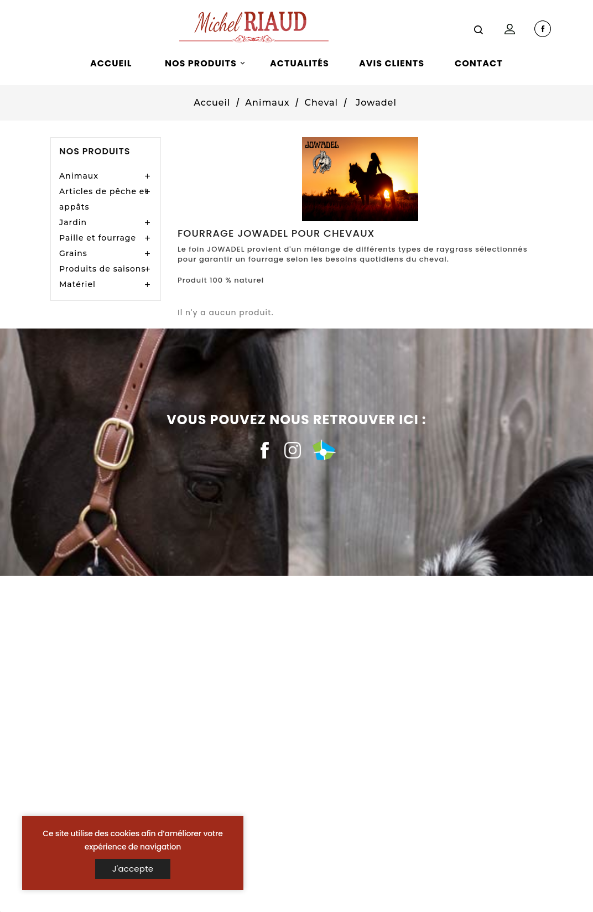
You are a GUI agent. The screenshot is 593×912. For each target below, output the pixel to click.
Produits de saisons (102, 269)
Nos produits (94, 151)
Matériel (77, 284)
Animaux (78, 176)
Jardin (73, 222)
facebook (542, 28)
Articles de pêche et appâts (103, 199)
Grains (73, 253)
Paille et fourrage (97, 238)
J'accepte (133, 868)
